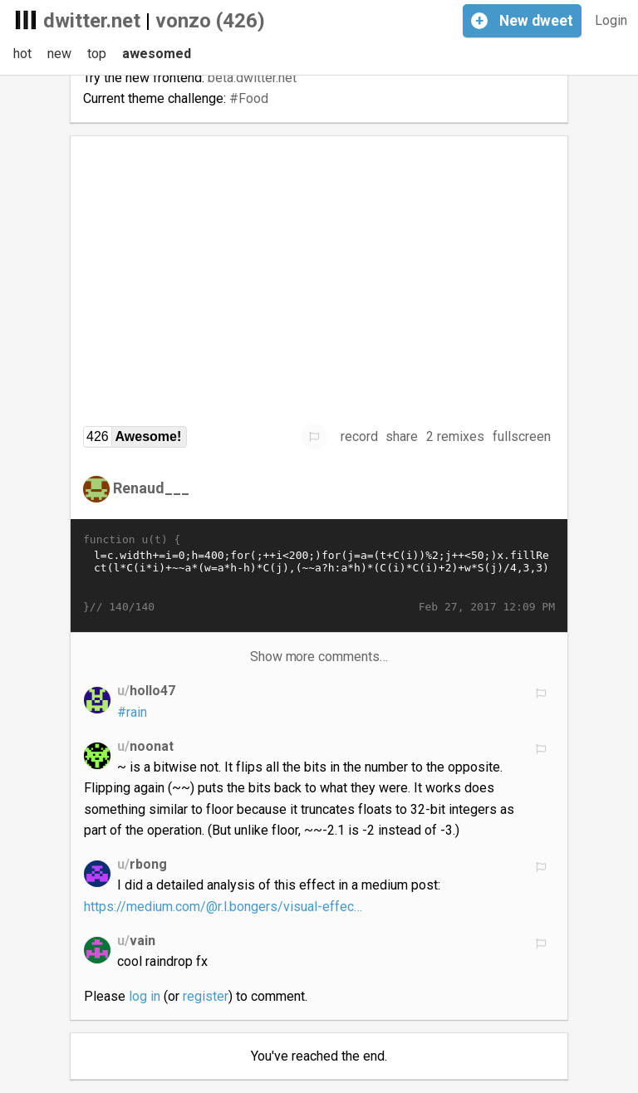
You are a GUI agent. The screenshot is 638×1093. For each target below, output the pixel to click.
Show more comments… (319, 656)
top (96, 53)
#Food (248, 98)
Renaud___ (151, 488)
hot (22, 53)
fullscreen (522, 436)
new (59, 53)
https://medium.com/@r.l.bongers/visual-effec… (223, 906)
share (401, 436)
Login (611, 20)
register (205, 996)
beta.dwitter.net (252, 78)
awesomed (156, 53)
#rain (132, 712)
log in (144, 996)
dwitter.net (91, 20)
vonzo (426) (210, 20)
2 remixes (455, 436)
